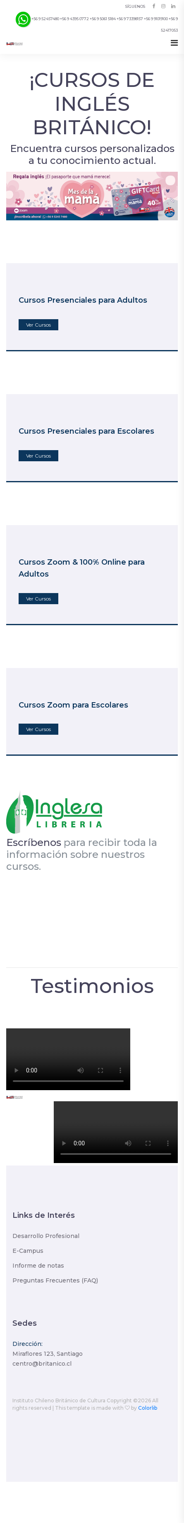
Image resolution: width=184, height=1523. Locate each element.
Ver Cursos (38, 325)
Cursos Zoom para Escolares (73, 705)
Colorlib (147, 1408)
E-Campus (27, 1250)
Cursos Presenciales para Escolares (86, 431)
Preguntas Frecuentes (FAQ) (55, 1280)
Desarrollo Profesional (45, 1236)
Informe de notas (38, 1265)
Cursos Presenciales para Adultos (83, 300)
